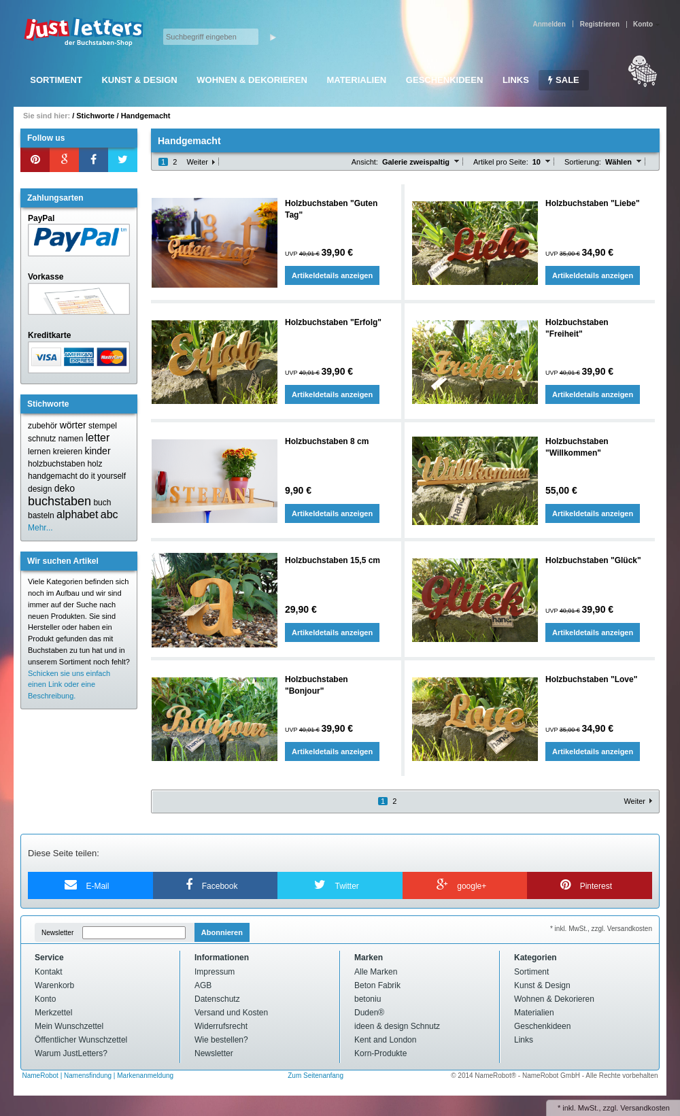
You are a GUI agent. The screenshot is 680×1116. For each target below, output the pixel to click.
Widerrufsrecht (221, 1026)
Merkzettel (53, 1012)
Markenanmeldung (145, 1075)
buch (102, 502)
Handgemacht (146, 116)
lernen (39, 451)
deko (64, 488)
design (40, 489)
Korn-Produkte (380, 1053)
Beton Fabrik (377, 985)
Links (516, 80)
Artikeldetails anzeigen (332, 275)
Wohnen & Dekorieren (252, 80)
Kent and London (385, 1040)
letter (98, 437)
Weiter (197, 162)
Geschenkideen (444, 80)
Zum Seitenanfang (315, 1075)
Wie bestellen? (221, 1040)
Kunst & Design (139, 80)
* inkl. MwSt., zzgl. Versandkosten (601, 928)
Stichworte (95, 116)
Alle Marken (375, 972)
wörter (73, 425)
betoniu (367, 999)
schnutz (42, 438)
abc (109, 514)
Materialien (356, 80)
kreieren (67, 451)
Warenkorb (54, 985)
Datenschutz (217, 999)
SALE (563, 80)
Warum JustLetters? (71, 1053)
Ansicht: (365, 162)
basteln (41, 515)
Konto (45, 999)
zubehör (42, 425)
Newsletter (57, 932)
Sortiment (56, 80)
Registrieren (599, 24)
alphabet (77, 514)
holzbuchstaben (56, 464)
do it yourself (103, 476)
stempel (102, 425)
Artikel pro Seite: (500, 162)
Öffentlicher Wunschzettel (81, 1040)
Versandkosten (645, 1108)
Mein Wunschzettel (69, 1026)
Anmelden (548, 24)
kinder (97, 450)
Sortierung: (582, 162)
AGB (202, 985)
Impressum (214, 972)
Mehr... (40, 527)
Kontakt (49, 972)
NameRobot (41, 1075)
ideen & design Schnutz (397, 1026)
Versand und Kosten (231, 1012)
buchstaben (59, 501)
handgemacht (53, 476)
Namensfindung (88, 1075)
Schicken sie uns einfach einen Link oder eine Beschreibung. (69, 684)
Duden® (369, 1012)
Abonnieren (222, 932)
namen (71, 438)
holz (94, 464)
